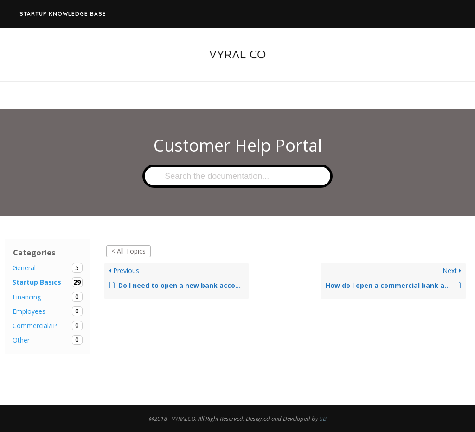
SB (323, 418)
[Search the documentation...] (237, 176)
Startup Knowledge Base (62, 13)
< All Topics (128, 251)
